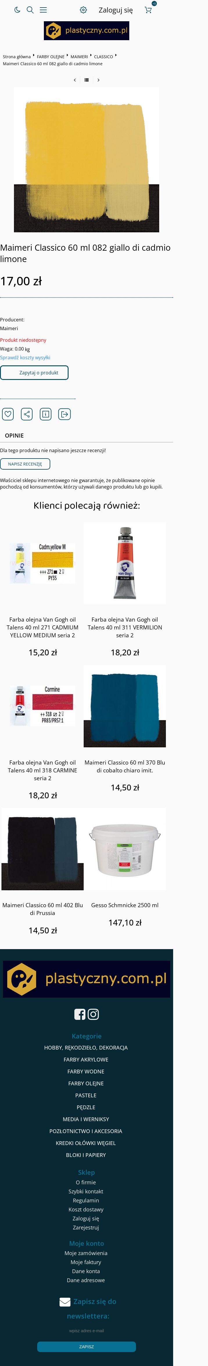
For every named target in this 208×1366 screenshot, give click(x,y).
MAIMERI (81, 56)
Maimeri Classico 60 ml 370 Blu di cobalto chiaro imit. (146, 755)
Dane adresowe (103, 1267)
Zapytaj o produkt (40, 361)
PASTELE (103, 1082)
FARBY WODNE (103, 1058)
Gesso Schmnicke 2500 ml (146, 886)
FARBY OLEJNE (53, 56)
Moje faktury (103, 1249)
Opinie (17, 424)
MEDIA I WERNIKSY (103, 1106)
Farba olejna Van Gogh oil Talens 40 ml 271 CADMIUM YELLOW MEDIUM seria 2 (51, 616)
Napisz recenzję (27, 453)
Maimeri (11, 317)
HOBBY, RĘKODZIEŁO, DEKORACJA (103, 1034)
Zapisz (103, 1334)
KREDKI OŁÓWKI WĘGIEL (103, 1130)
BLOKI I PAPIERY (103, 1142)
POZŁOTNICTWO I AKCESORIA (103, 1118)
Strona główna (19, 56)
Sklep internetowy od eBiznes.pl (104, 1360)
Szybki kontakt (103, 1178)
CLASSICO (105, 56)
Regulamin (103, 1187)
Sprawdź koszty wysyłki (27, 346)
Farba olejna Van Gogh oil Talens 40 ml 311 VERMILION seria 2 (147, 612)
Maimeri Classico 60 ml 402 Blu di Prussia (51, 890)
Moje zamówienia (103, 1240)
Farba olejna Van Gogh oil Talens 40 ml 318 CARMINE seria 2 (51, 755)
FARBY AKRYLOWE (103, 1046)
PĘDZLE (103, 1094)
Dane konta (103, 1258)
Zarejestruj (103, 1214)
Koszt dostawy (103, 1196)
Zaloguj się (136, 10)
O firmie (103, 1169)
